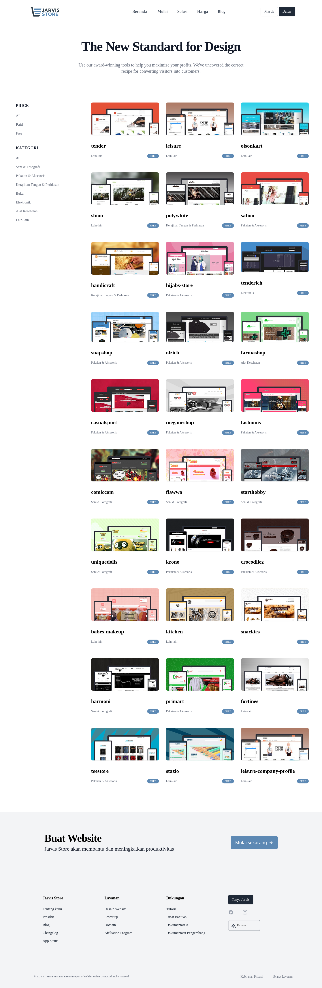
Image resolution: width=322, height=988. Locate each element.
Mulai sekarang (254, 843)
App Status (50, 941)
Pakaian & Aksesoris (30, 176)
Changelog (50, 933)
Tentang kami (52, 909)
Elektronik (23, 202)
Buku (20, 193)
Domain (110, 925)
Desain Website (115, 909)
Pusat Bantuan (176, 917)
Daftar (287, 11)
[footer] (161, 919)
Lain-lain (22, 220)
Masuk (269, 11)
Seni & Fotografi (28, 167)
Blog (46, 925)
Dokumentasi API (179, 925)
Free (19, 133)
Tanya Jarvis (241, 899)
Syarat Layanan (282, 976)
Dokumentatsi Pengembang (185, 933)
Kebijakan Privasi (252, 976)
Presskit (48, 917)
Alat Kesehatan (27, 211)
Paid (19, 124)
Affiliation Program (118, 933)
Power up (111, 917)
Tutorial (172, 909)
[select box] (244, 925)
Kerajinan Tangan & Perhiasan (37, 184)
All (18, 116)
